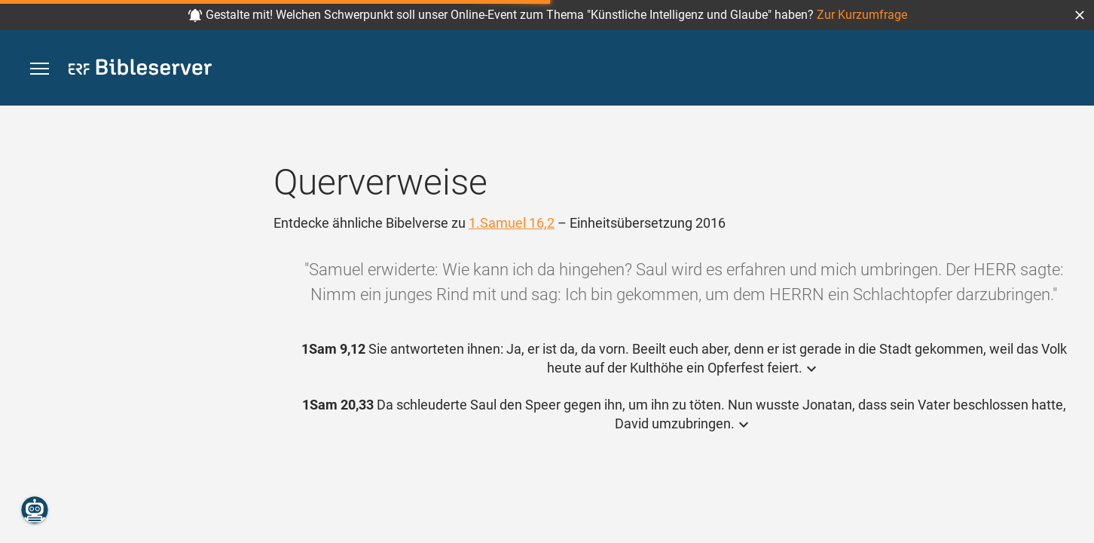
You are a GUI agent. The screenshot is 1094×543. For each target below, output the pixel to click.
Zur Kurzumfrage (862, 15)
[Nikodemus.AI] (34, 509)
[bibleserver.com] (140, 70)
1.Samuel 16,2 (512, 223)
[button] (1079, 15)
